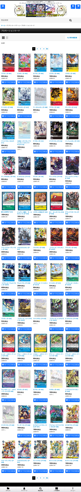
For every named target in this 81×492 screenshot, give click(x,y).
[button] (3, 7)
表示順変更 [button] (72, 38)
